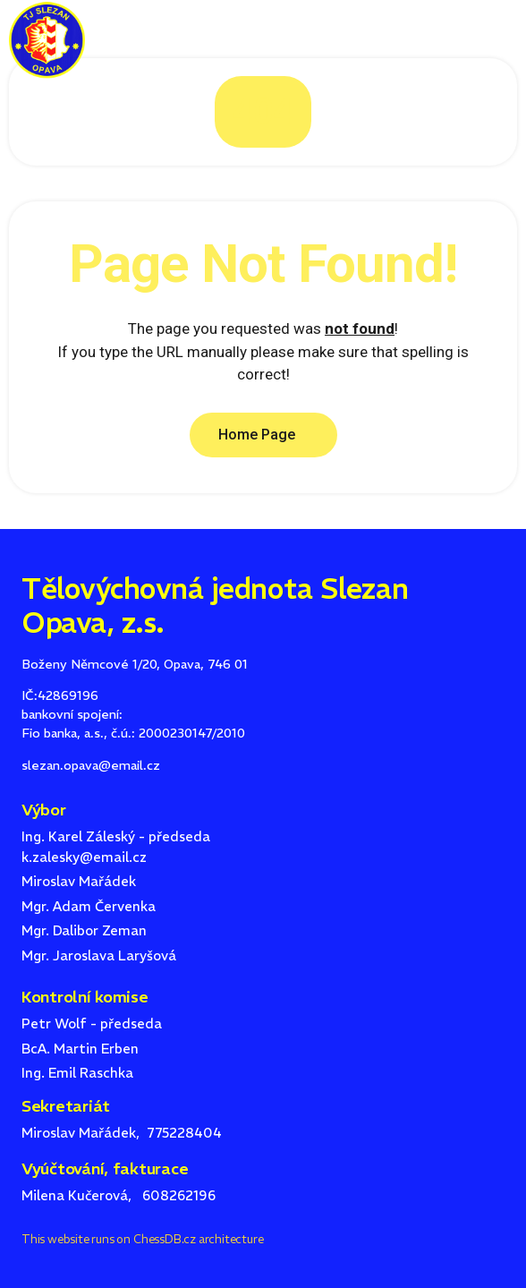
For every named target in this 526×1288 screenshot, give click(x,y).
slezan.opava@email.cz (90, 765)
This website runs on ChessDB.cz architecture (142, 1239)
